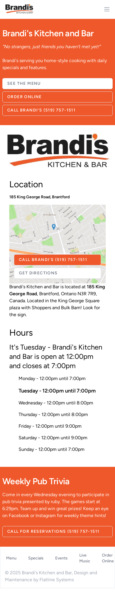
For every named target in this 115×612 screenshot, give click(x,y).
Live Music (84, 558)
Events (61, 558)
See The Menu (24, 83)
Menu (11, 558)
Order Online (24, 96)
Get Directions (38, 273)
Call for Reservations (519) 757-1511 (53, 531)
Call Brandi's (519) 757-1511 (41, 110)
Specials (36, 558)
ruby (55, 501)
